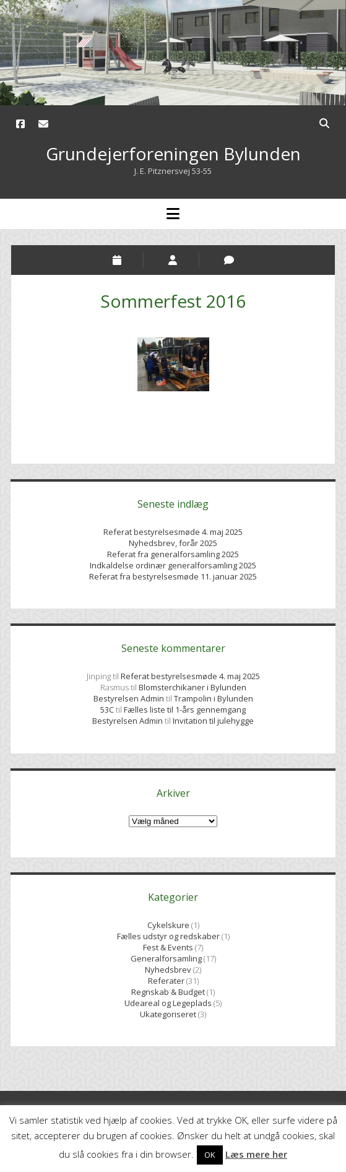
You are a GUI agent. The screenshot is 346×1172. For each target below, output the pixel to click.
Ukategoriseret (168, 1014)
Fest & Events (168, 947)
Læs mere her (256, 1154)
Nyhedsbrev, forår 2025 (173, 543)
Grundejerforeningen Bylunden (173, 153)
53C (107, 709)
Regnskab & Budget (168, 991)
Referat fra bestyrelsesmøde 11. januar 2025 (173, 576)
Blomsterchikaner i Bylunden (192, 687)
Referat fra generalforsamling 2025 (173, 554)
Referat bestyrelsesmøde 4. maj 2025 (173, 531)
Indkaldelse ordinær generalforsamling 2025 (173, 565)
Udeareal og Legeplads (168, 1003)
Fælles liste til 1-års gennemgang (185, 709)
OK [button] (209, 1154)
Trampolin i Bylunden (213, 698)
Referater (166, 980)
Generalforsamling (166, 958)
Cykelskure (168, 925)
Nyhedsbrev (168, 969)
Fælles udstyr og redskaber (168, 936)
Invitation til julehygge (213, 720)
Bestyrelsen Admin (129, 698)
